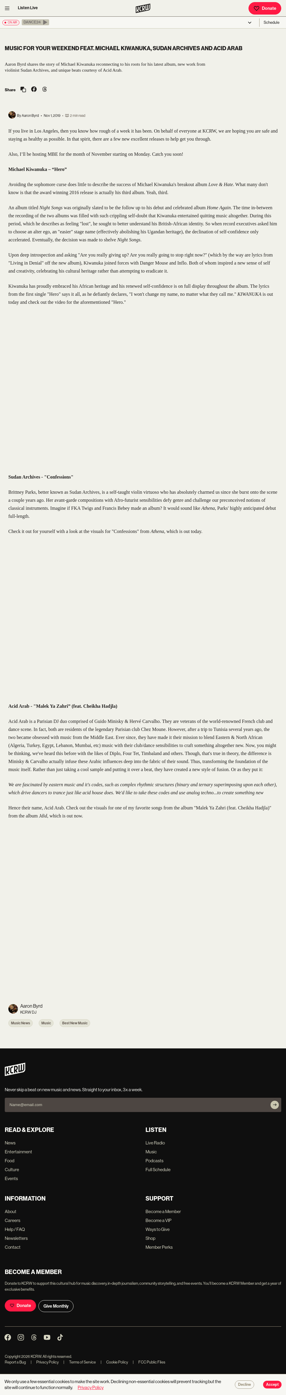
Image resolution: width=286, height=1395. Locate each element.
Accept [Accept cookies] (272, 1384)
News (10, 1142)
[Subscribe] (275, 1105)
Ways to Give (158, 1229)
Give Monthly (55, 1306)
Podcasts (154, 1160)
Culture (12, 1169)
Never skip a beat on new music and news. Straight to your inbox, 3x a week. (74, 1089)
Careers (12, 1220)
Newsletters (16, 1238)
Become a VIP (158, 1220)
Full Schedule (158, 1169)
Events (11, 1178)
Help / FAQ (15, 1229)
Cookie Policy (114, 1362)
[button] (35, 22)
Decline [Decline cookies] (244, 1384)
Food (9, 1160)
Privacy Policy (45, 1362)
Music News (20, 1023)
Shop (150, 1238)
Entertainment (18, 1151)
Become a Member (163, 1211)
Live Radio (155, 1142)
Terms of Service (79, 1362)
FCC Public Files (149, 1362)
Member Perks (159, 1247)
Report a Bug (15, 1362)
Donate (265, 8)
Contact (13, 1247)
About (10, 1211)
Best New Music (74, 1023)
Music (46, 1023)
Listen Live (28, 7)
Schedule (271, 22)
